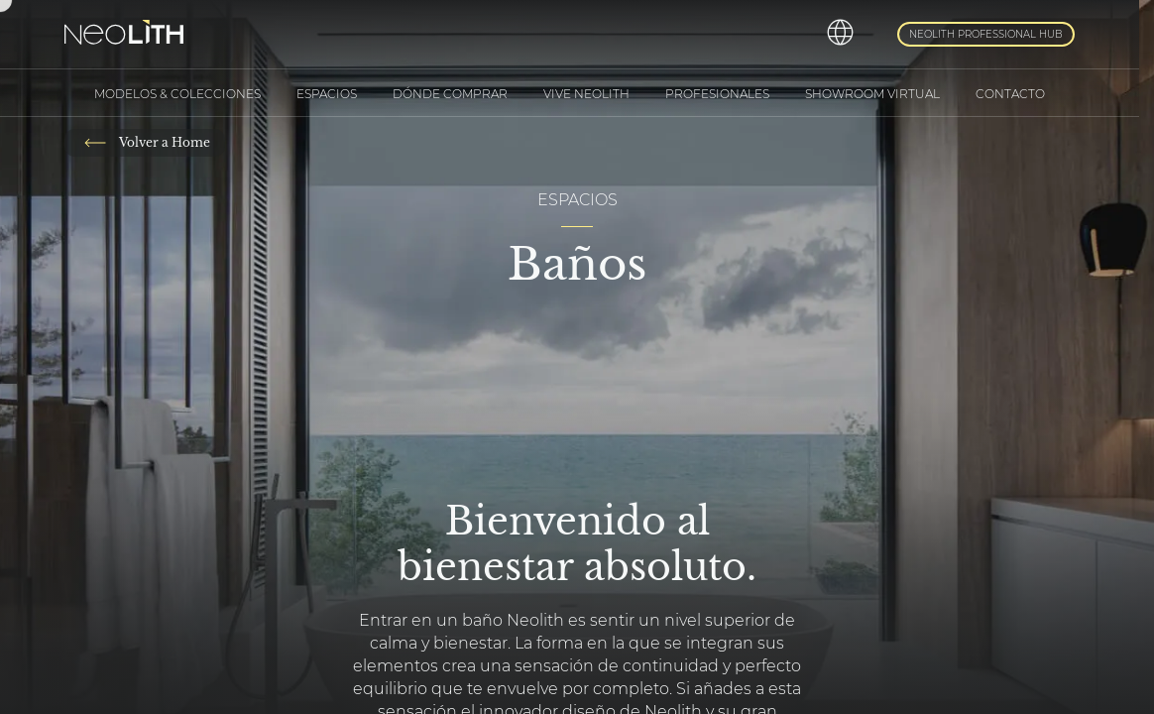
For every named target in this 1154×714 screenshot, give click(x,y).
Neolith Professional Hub (986, 34)
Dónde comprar (450, 93)
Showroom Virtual (872, 93)
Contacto (1010, 93)
